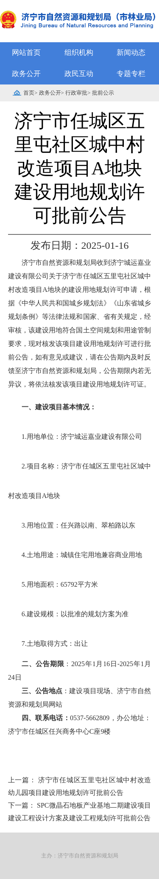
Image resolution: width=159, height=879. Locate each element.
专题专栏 (131, 74)
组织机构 (78, 53)
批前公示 (103, 93)
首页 (28, 93)
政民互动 (78, 74)
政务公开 (26, 74)
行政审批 (76, 93)
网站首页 (26, 53)
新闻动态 (131, 53)
